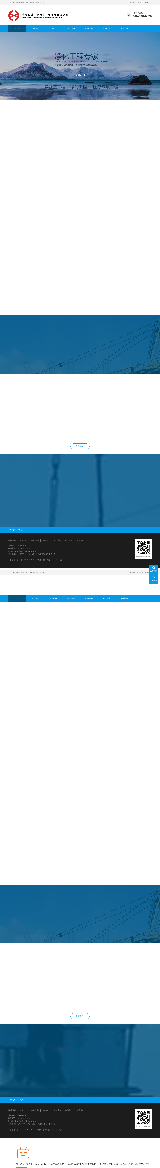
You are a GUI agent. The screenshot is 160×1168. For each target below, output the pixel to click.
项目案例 (89, 29)
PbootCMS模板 (57, 560)
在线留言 (140, 2)
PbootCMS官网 (79, 1164)
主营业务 (53, 29)
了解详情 (77, 75)
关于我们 (35, 29)
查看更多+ (80, 446)
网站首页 (17, 29)
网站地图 (132, 2)
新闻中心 (71, 29)
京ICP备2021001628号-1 (25, 560)
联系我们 (148, 2)
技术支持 (20, 530)
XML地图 (38, 560)
